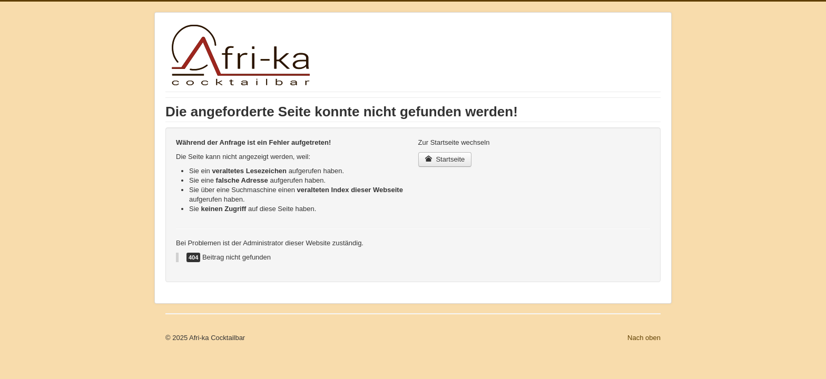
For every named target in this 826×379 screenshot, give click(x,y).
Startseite (445, 159)
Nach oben (644, 338)
